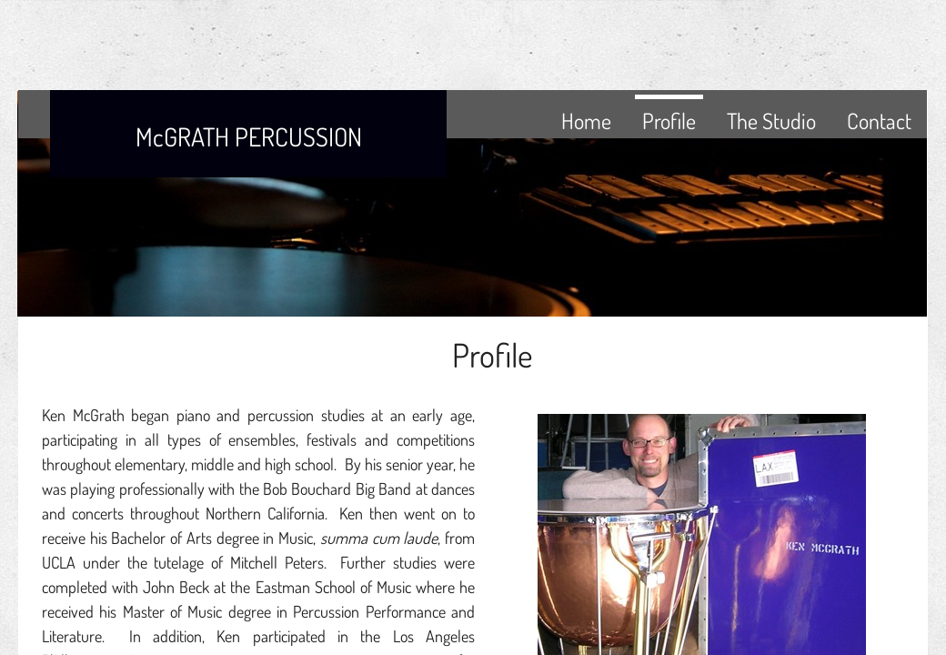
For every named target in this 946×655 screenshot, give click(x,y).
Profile (669, 120)
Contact (879, 120)
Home (586, 120)
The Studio (771, 120)
